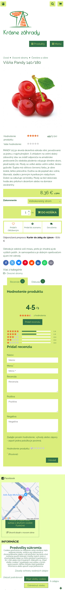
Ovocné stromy (15, 273)
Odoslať (52, 460)
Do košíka (47, 212)
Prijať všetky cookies (36, 579)
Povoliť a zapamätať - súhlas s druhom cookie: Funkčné (20, 523)
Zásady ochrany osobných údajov (31, 570)
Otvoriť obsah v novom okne (20, 532)
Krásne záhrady (21, 32)
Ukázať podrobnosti (13, 577)
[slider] (33, 136)
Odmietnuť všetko (36, 585)
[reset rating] (31, 448)
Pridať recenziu (32, 322)
